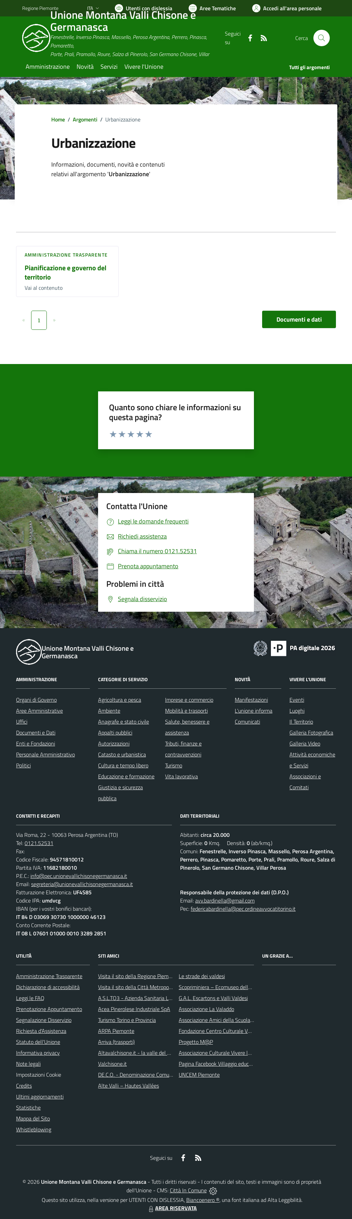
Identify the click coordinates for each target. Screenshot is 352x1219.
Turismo (173, 765)
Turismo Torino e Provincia (127, 1020)
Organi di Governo (36, 700)
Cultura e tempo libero (123, 765)
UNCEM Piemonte (199, 1075)
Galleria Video (304, 743)
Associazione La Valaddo (206, 1009)
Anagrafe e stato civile (123, 721)
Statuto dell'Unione (38, 1042)
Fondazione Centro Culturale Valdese (220, 1031)
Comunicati (247, 721)
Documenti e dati (299, 319)
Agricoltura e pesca (119, 700)
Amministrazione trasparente (66, 254)
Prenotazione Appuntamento (49, 1009)
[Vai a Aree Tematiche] (212, 8)
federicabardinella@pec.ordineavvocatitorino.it (243, 909)
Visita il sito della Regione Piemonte (138, 976)
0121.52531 (39, 843)
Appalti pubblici (115, 732)
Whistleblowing (33, 1129)
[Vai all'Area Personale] (287, 8)
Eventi (296, 700)
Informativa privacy (38, 1053)
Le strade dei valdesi (202, 976)
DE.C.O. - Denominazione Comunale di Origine (150, 1075)
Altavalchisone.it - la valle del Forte (138, 1053)
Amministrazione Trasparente (49, 976)
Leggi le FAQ (30, 998)
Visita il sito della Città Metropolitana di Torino (150, 987)
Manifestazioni (251, 700)
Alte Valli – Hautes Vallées (128, 1085)
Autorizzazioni (114, 743)
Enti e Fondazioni (35, 743)
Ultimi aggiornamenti (40, 1096)
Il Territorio (301, 721)
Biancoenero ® (202, 1200)
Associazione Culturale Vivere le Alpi (219, 1053)
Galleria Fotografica (311, 732)
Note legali (28, 1064)
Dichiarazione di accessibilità (48, 987)
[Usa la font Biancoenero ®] (143, 8)
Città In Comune (188, 1190)
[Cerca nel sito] (321, 38)
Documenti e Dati (35, 732)
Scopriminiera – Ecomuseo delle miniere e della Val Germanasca (251, 987)
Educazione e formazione (126, 776)
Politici (23, 765)
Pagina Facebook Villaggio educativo (219, 1064)
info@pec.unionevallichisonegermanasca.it (78, 876)
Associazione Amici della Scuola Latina (222, 1020)
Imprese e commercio (189, 700)
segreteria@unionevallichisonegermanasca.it (82, 884)
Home (58, 119)
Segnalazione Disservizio (43, 1020)
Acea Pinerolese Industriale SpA (134, 1009)
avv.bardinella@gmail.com (225, 900)
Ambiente (109, 710)
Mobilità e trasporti (186, 710)
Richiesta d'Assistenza (41, 1031)
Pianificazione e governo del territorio (65, 272)
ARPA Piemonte (116, 1031)
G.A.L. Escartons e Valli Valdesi (213, 998)
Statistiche (28, 1107)
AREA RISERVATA (172, 1208)
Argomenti (85, 119)
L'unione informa (253, 710)
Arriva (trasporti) (116, 1042)
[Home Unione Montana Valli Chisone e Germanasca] (123, 38)
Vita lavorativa (181, 776)
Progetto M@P (196, 1042)
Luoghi (296, 710)
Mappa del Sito (33, 1118)
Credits (24, 1085)
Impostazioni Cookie (38, 1075)
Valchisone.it (112, 1064)
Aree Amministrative (39, 710)
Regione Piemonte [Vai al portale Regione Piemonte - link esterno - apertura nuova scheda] (40, 8)
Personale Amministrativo (45, 754)
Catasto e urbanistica (122, 754)
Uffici (21, 721)
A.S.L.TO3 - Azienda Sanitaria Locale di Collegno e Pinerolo (164, 998)
